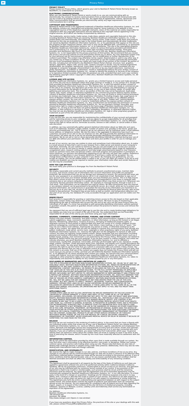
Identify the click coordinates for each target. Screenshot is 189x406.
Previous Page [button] (3, 2)
